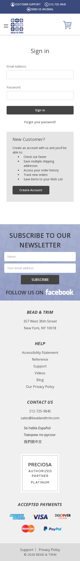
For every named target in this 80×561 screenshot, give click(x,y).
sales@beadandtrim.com (40, 418)
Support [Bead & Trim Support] (40, 366)
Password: (14, 87)
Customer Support (28, 4)
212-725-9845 (40, 411)
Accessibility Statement (40, 352)
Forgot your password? (40, 122)
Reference (40, 359)
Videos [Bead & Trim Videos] (40, 373)
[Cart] (68, 25)
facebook (59, 292)
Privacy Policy (49, 549)
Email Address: (17, 66)
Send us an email (42, 9)
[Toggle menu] (6, 26)
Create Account (30, 190)
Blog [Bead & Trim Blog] (40, 379)
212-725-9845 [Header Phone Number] (57, 4)
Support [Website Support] (26, 549)
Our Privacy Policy (40, 386)
